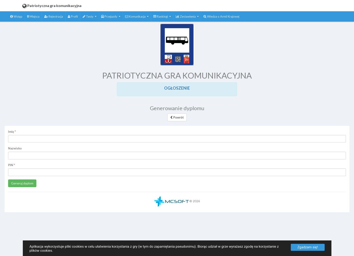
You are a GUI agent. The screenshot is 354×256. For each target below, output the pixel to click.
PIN (10, 165)
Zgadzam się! (307, 247)
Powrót (177, 117)
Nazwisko (15, 148)
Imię (11, 131)
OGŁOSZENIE (177, 88)
